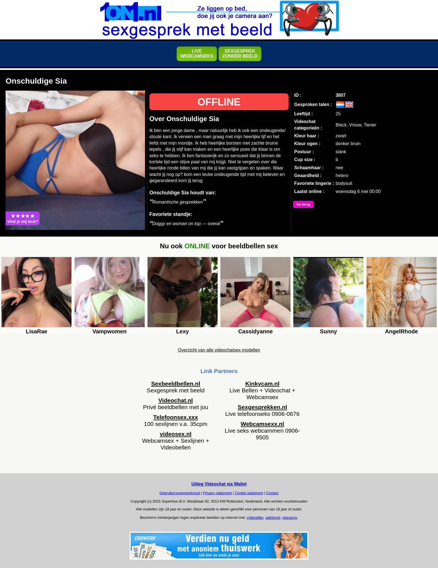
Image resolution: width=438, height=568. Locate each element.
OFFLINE (219, 102)
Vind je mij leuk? (22, 218)
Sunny (328, 331)
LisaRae (36, 331)
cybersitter (255, 517)
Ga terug (303, 204)
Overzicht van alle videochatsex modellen (219, 350)
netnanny (289, 517)
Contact (272, 493)
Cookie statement (249, 493)
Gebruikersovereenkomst (180, 493)
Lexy (182, 331)
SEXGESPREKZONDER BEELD (240, 53)
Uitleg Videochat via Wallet (219, 484)
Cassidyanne (255, 331)
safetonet (272, 517)
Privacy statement (217, 493)
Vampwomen (109, 331)
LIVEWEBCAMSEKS (196, 53)
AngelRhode (401, 331)
